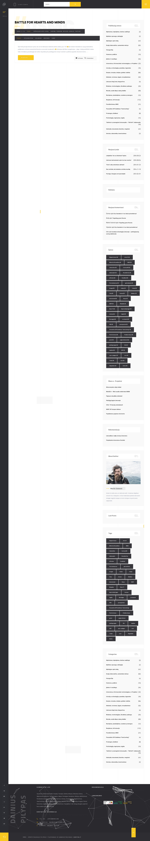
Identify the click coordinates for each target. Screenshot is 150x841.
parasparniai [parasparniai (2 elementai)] (123, 324)
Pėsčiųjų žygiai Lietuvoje (113, 400)
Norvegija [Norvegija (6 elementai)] (112, 319)
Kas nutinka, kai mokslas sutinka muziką (118, 169)
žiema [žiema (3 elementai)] (125, 366)
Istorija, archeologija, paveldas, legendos (118, 68)
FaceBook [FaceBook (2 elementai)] (125, 278)
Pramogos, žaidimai (112, 113)
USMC (53, 38)
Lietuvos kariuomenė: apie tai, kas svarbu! (118, 160)
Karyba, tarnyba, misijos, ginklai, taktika (66, 31)
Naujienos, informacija (113, 100)
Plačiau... (25, 57)
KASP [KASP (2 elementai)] (111, 304)
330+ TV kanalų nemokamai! (114, 405)
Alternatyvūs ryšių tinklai (113, 387)
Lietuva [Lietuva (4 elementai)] (112, 314)
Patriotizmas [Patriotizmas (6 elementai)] (113, 335)
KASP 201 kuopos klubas (113, 409)
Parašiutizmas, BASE (112, 104)
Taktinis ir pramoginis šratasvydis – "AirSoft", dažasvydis (123, 122)
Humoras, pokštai (111, 54)
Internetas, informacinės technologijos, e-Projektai (121, 63)
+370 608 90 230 (53, 819)
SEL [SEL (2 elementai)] (126, 345)
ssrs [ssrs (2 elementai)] (126, 355)
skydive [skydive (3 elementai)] (112, 350)
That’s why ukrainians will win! (115, 165)
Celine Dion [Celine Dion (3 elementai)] (113, 267)
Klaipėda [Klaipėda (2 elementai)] (123, 304)
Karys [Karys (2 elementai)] (125, 298)
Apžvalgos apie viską (41, 31)
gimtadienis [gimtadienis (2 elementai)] (129, 283)
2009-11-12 (21, 31)
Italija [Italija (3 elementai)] (134, 288)
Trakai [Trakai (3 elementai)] (111, 360)
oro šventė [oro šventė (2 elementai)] (125, 319)
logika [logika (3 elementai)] (123, 314)
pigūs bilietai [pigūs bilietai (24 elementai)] (124, 340)
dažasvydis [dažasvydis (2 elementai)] (113, 273)
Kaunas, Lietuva (53, 825)
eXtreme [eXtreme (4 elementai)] (112, 278)
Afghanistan (28, 38)
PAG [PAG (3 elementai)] (111, 324)
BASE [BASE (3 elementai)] (130, 262)
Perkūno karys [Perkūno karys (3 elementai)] (128, 335)
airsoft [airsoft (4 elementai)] (127, 257)
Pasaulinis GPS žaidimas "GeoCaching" (117, 109)
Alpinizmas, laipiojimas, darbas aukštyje (118, 32)
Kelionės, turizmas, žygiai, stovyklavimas (118, 77)
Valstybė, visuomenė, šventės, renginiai (118, 129)
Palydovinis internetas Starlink (115, 440)
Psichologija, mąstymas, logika (115, 118)
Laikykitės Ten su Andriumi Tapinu (116, 156)
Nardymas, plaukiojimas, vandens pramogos (119, 95)
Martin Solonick (116, 488)
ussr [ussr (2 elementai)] (122, 360)
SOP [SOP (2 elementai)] (123, 350)
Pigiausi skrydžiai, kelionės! (114, 396)
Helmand (38, 38)
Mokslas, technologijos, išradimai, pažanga (119, 86)
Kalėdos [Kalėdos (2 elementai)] (134, 293)
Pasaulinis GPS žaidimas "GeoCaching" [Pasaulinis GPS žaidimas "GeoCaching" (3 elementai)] (120, 329)
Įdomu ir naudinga (111, 59)
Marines (47, 38)
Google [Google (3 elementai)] (111, 288)
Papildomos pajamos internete (115, 414)
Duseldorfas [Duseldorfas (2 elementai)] (127, 273)
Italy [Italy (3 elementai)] (111, 293)
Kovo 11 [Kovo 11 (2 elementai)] (112, 309)
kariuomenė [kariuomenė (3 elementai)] (113, 298)
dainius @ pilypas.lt (56, 822)
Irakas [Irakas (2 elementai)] (123, 288)
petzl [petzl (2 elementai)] (111, 340)
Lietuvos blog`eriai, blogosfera (115, 82)
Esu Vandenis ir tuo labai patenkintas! (125, 214)
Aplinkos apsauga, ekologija (114, 36)
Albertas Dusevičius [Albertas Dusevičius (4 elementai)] (115, 262)
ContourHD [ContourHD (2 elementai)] (126, 267)
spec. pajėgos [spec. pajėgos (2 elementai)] (113, 355)
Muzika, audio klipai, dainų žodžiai (116, 91)
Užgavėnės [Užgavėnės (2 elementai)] (112, 366)
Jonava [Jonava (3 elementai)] (122, 293)
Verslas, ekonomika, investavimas (116, 133)
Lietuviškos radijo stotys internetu (116, 436)
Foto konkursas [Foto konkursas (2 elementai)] (114, 283)
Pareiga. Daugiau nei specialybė (115, 174)
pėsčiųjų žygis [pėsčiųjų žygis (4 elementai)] (113, 345)
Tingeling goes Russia (119, 218)
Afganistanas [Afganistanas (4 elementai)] (113, 257)
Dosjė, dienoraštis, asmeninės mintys (117, 45)
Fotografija (109, 50)
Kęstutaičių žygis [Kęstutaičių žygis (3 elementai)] (126, 309)
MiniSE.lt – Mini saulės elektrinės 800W (118, 392)
